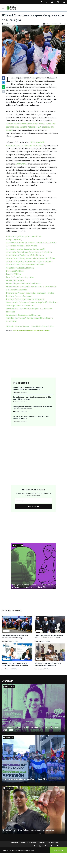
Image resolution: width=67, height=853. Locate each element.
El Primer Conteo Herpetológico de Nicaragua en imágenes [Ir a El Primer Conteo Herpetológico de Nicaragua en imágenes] (28, 830)
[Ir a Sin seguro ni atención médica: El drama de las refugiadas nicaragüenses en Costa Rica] (33, 566)
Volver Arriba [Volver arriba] (58, 850)
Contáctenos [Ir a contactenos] (14, 843)
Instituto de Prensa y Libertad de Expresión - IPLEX (30, 292)
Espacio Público (13, 274)
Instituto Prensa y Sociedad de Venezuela (25, 299)
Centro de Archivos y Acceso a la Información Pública (30, 258)
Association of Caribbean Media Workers (25, 255)
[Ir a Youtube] (52, 2)
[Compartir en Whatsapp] (3, 87)
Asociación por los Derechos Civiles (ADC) (25, 248)
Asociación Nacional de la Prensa (21, 245)
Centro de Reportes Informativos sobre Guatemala (29, 261)
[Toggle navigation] (3, 8)
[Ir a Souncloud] (64, 2)
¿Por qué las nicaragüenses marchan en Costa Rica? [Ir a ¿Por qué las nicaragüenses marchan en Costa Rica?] (25, 779)
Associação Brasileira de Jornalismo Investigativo (29, 252)
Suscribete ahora (33, 506)
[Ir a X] (40, 846)
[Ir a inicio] (11, 8)
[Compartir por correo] (3, 91)
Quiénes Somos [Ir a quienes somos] (53, 843)
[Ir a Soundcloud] (57, 846)
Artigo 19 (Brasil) (14, 239)
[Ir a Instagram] (58, 2)
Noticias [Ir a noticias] (9, 331)
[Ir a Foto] (33, 49)
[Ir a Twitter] (46, 2)
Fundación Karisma (15, 280)
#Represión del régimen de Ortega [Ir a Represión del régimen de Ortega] (42, 326)
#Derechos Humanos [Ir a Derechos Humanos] (22, 326)
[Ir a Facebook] (34, 846)
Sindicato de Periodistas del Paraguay (23, 314)
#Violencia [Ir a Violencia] (10, 326)
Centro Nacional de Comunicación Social (25, 264)
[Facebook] (41, 2)
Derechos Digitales (15, 270)
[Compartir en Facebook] (3, 78)
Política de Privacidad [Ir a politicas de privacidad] (28, 843)
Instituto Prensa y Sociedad (18, 296)
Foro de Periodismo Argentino (20, 277)
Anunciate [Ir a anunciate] (41, 843)
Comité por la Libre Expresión (20, 267)
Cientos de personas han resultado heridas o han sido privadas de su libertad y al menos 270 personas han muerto (30, 126)
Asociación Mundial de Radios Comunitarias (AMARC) (31, 242)
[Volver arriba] (58, 850)
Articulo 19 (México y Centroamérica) (23, 236)
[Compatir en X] (3, 83)
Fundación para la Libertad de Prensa (23, 283)
